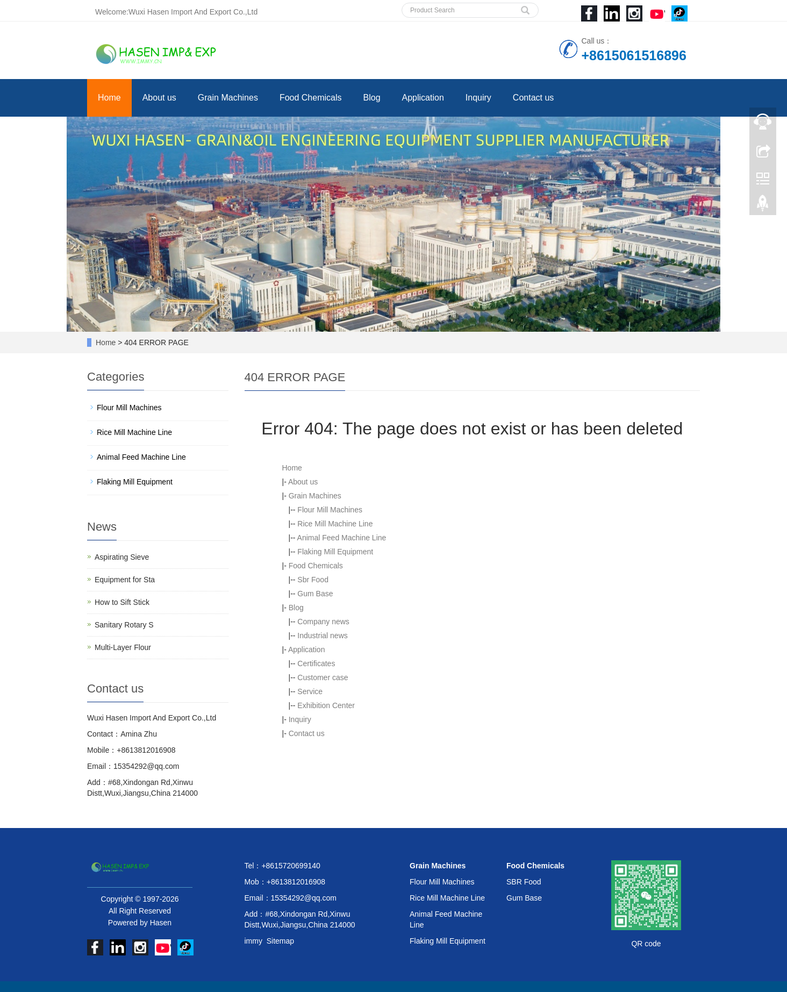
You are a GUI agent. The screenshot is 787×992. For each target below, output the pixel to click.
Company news (323, 621)
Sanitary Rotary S (124, 624)
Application (423, 97)
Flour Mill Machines (329, 509)
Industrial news (322, 635)
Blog (372, 97)
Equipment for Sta (125, 579)
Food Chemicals (311, 97)
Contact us (533, 97)
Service (310, 691)
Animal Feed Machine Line (342, 537)
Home (109, 97)
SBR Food (523, 881)
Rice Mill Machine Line (335, 523)
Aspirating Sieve (122, 557)
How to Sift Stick (122, 602)
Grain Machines (228, 97)
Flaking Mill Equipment (335, 551)
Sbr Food (312, 579)
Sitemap (280, 941)
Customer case (322, 677)
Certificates (316, 663)
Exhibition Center (326, 705)
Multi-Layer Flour (123, 647)
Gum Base (315, 593)
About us (159, 97)
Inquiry (478, 97)
